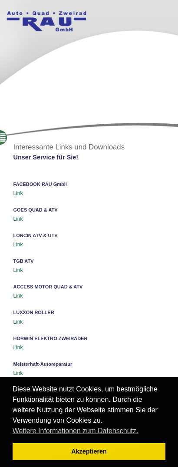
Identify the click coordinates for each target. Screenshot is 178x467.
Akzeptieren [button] (89, 451)
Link (18, 193)
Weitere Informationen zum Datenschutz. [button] (75, 430)
